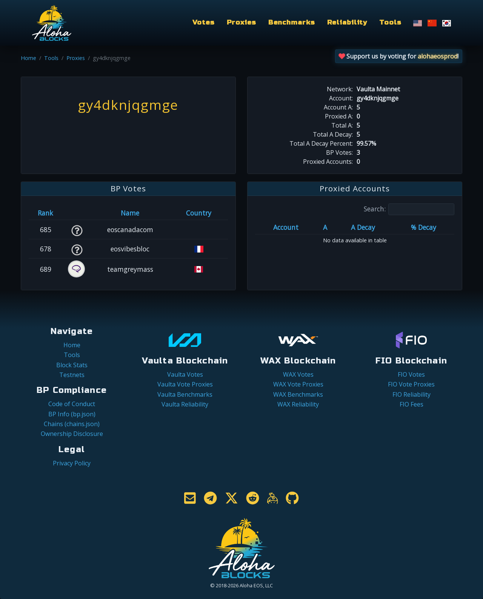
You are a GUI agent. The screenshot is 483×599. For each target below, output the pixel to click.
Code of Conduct (71, 404)
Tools (390, 22)
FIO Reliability (411, 394)
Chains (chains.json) (72, 424)
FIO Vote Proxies (411, 384)
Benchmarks (291, 22)
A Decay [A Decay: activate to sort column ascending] (363, 227)
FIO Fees (411, 404)
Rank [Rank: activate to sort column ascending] (45, 212)
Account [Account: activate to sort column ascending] (285, 227)
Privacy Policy (72, 463)
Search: (409, 209)
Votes (203, 22)
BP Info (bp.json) (71, 414)
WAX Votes (298, 374)
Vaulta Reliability (185, 404)
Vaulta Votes (185, 374)
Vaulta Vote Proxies (185, 384)
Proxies (241, 22)
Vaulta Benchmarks (184, 394)
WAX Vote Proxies (298, 384)
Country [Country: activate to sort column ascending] (198, 212)
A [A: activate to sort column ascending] (325, 227)
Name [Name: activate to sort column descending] (130, 212)
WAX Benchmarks (298, 394)
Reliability (347, 22)
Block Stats (72, 365)
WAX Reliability (298, 404)
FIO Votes (411, 374)
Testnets (72, 375)
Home (28, 58)
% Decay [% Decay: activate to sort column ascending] (423, 227)
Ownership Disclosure (72, 434)
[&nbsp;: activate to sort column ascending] (77, 213)
